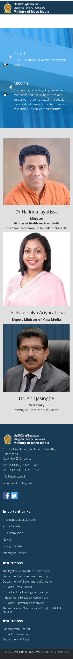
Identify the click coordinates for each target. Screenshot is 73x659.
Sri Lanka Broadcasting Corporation (25, 592)
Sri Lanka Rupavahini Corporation (24, 603)
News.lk (7, 539)
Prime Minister (12, 526)
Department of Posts (16, 639)
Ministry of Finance (14, 553)
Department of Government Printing (25, 576)
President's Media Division (19, 519)
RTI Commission (13, 533)
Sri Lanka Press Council (17, 587)
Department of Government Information (28, 581)
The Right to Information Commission (26, 571)
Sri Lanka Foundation (16, 634)
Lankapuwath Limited (16, 629)
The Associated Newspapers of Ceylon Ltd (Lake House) (33, 609)
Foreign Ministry (12, 546)
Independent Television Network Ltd (25, 597)
